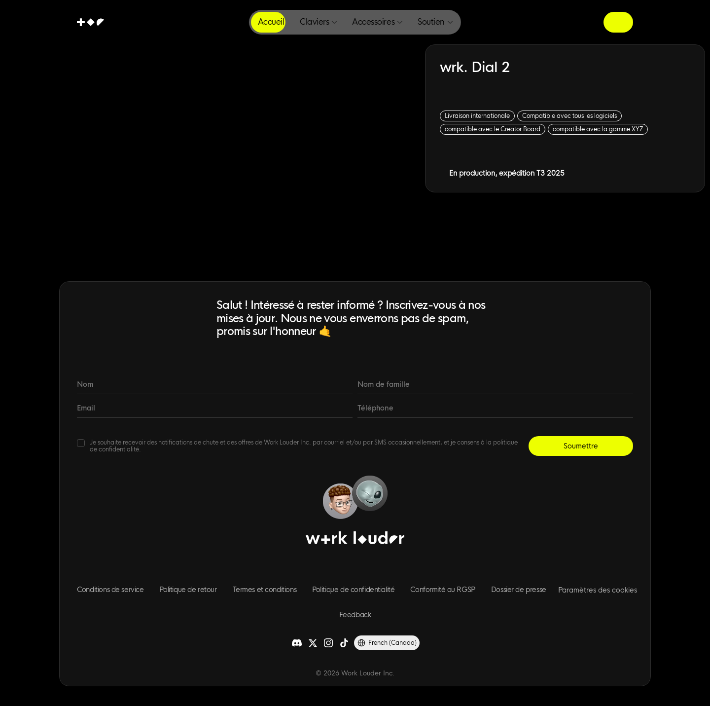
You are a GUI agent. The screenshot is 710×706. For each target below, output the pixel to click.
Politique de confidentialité (353, 589)
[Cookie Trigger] (597, 590)
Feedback (355, 614)
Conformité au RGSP (442, 589)
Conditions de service (110, 589)
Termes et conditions (265, 589)
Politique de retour (187, 589)
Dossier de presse (518, 589)
